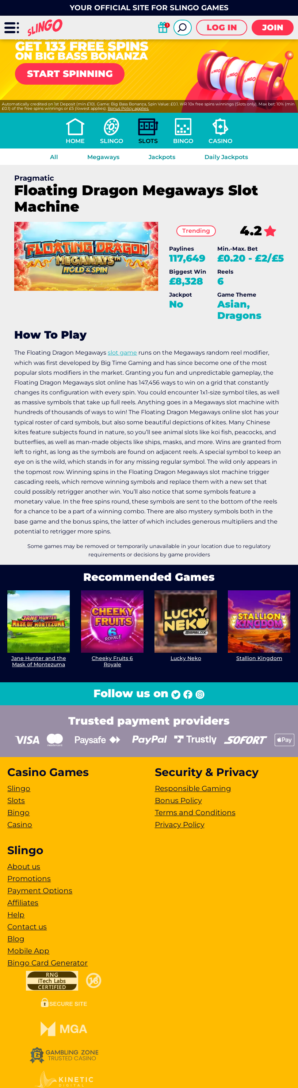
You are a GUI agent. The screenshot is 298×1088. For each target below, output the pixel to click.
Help (15, 914)
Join (272, 27)
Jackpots (162, 157)
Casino (220, 141)
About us (23, 866)
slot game (122, 352)
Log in (222, 27)
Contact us (27, 926)
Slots (148, 141)
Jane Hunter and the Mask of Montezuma (38, 661)
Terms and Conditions (195, 812)
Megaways (103, 157)
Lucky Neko (186, 658)
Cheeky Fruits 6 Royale (112, 661)
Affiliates (22, 902)
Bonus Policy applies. (128, 108)
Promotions (29, 878)
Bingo (183, 141)
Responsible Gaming (193, 788)
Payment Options (39, 890)
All (54, 157)
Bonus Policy (178, 800)
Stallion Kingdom (259, 658)
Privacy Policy (180, 824)
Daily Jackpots (226, 157)
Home (75, 141)
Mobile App (28, 950)
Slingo (111, 141)
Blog (15, 938)
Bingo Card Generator (47, 962)
